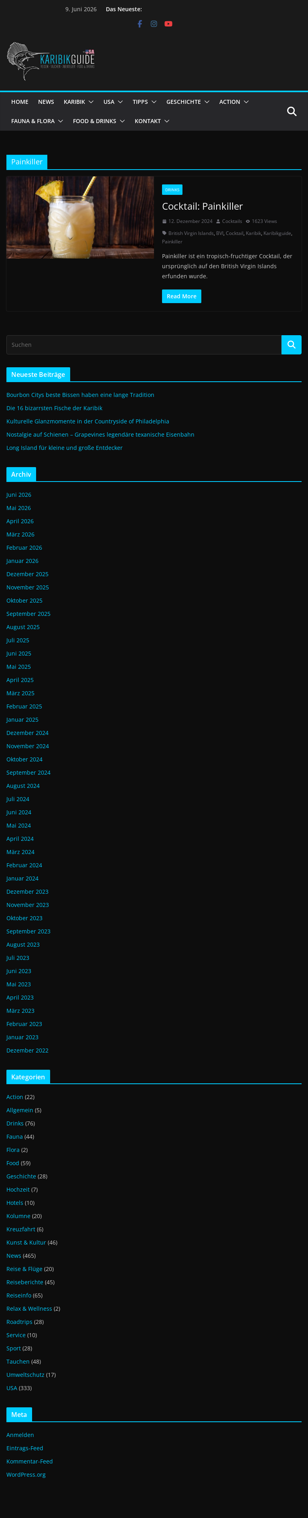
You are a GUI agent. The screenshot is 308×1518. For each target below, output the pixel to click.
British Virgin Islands (191, 233)
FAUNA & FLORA (33, 121)
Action (14, 1097)
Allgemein (19, 1110)
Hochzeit (18, 1189)
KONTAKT (148, 121)
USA (108, 101)
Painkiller (172, 241)
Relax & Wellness (29, 1308)
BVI (219, 233)
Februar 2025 (24, 706)
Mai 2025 (18, 666)
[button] (89, 101)
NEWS (46, 101)
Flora (13, 1150)
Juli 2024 (17, 799)
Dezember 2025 (27, 574)
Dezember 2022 (27, 1050)
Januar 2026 (22, 561)
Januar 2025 (22, 719)
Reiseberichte (24, 1282)
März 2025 (20, 693)
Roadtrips (19, 1322)
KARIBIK (74, 101)
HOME (19, 101)
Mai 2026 (18, 508)
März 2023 (20, 1010)
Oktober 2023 (24, 918)
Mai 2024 (18, 825)
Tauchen (18, 1361)
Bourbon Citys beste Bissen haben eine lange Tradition (80, 395)
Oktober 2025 (24, 600)
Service (16, 1335)
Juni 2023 (18, 971)
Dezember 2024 (27, 733)
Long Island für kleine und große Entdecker (64, 447)
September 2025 (28, 613)
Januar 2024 (22, 878)
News (13, 1255)
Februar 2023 (24, 1024)
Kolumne (18, 1216)
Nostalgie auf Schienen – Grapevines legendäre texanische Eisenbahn (100, 434)
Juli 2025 (17, 640)
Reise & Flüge (24, 1269)
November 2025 (27, 587)
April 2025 (20, 680)
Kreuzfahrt (20, 1229)
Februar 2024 (24, 865)
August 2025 (23, 627)
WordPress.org (26, 1474)
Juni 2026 (18, 494)
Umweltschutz (25, 1374)
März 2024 (20, 852)
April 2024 (20, 838)
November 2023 (27, 905)
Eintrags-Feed (24, 1448)
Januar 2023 (22, 1037)
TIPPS (140, 101)
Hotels (14, 1202)
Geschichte (21, 1176)
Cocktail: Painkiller (202, 206)
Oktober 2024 (24, 759)
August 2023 (23, 944)
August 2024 (23, 785)
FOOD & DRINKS (94, 121)
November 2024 (27, 746)
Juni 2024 (18, 812)
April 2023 (20, 997)
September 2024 (28, 772)
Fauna (14, 1136)
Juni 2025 (18, 653)
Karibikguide (277, 233)
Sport (13, 1348)
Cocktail (234, 233)
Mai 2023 (18, 984)
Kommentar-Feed (29, 1461)
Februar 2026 (24, 547)
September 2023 (28, 931)
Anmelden (20, 1435)
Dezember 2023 (27, 891)
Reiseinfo (18, 1295)
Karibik (253, 233)
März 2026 (20, 534)
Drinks (172, 189)
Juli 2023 (17, 957)
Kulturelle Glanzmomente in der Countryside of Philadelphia (87, 421)
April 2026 (20, 521)
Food (12, 1163)
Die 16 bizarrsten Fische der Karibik (54, 408)
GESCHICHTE (183, 101)
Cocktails (232, 221)
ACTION (229, 101)
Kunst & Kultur (26, 1242)
